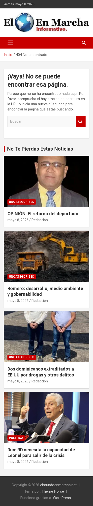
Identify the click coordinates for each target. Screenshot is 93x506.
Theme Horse (53, 491)
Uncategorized (21, 202)
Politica (16, 438)
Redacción (39, 220)
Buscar (81, 121)
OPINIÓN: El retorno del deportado (42, 213)
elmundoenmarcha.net (58, 485)
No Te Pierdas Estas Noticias (40, 149)
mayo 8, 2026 (18, 220)
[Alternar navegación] (10, 43)
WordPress (62, 498)
